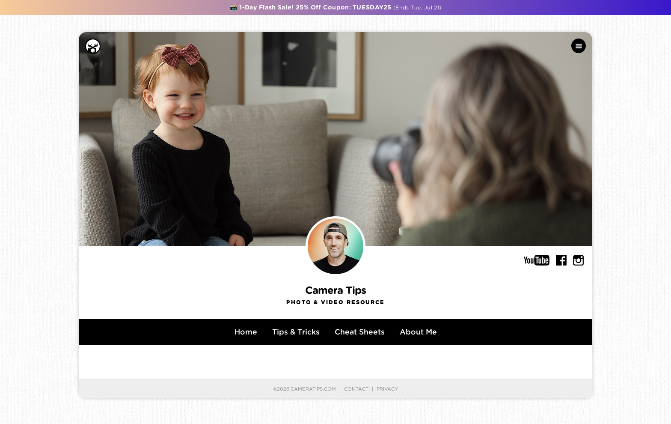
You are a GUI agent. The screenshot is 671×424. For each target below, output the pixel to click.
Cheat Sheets (360, 331)
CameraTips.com (313, 389)
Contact (356, 389)
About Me (418, 331)
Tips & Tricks (296, 331)
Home (246, 331)
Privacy (387, 389)
